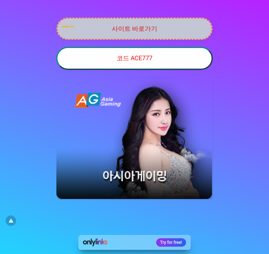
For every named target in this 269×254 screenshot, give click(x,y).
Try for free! (171, 242)
